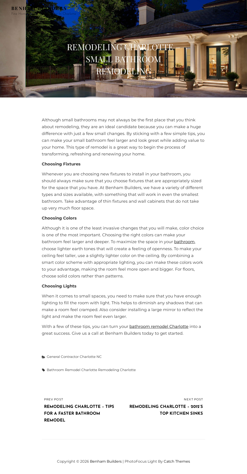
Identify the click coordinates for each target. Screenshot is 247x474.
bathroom (184, 241)
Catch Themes (177, 461)
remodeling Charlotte (117, 370)
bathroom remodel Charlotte (158, 326)
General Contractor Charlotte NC (74, 356)
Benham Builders (39, 8)
